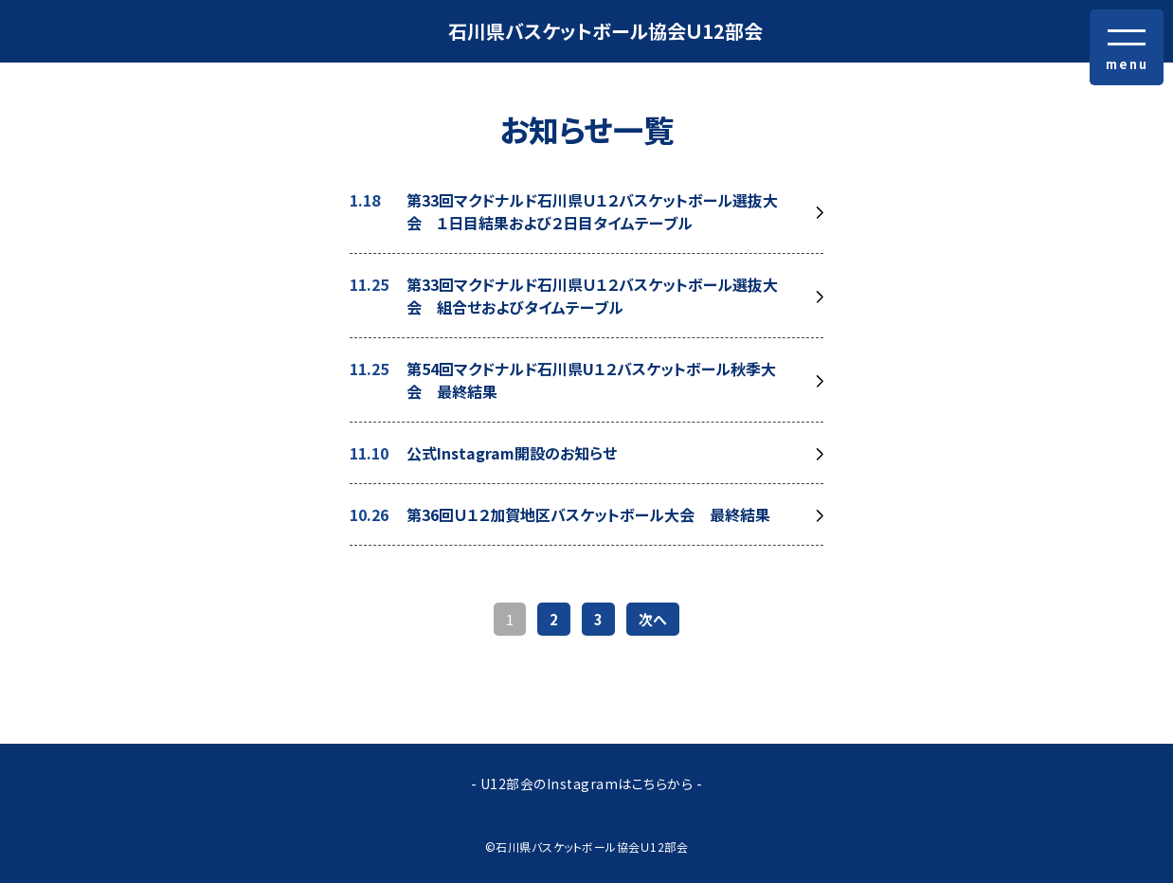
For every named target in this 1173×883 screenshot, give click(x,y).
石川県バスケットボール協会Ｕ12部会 (605, 31)
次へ (653, 619)
